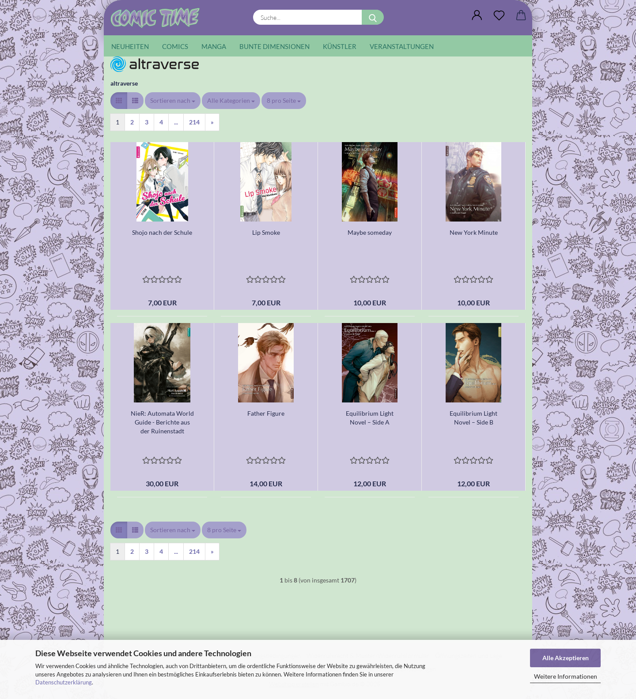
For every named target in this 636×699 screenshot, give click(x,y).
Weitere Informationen (565, 676)
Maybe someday (370, 232)
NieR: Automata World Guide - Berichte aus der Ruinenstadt (162, 422)
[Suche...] (373, 17)
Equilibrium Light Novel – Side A (370, 418)
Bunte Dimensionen (274, 46)
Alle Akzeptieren (565, 657)
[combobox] (173, 100)
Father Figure (265, 413)
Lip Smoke (266, 232)
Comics (175, 46)
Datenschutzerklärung (63, 682)
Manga (213, 46)
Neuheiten (130, 46)
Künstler (339, 46)
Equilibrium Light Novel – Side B (473, 418)
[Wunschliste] (499, 15)
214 (194, 122)
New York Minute (474, 232)
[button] (477, 15)
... (176, 122)
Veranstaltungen (402, 46)
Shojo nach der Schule (162, 232)
